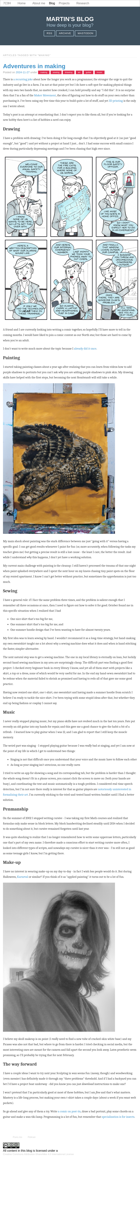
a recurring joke (23, 79)
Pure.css (17, 1137)
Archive (65, 33)
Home (22, 3)
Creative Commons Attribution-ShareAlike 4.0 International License (38, 1154)
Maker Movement (45, 95)
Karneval (22, 877)
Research (82, 3)
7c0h (7, 3)
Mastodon (85, 33)
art (79, 72)
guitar (88, 72)
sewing (56, 72)
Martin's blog (70, 19)
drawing (68, 72)
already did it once (85, 348)
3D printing (116, 100)
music (99, 72)
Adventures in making (34, 66)
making (43, 72)
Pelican (32, 1137)
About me (38, 3)
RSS (49, 33)
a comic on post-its (69, 1111)
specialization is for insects (118, 1117)
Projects (64, 3)
